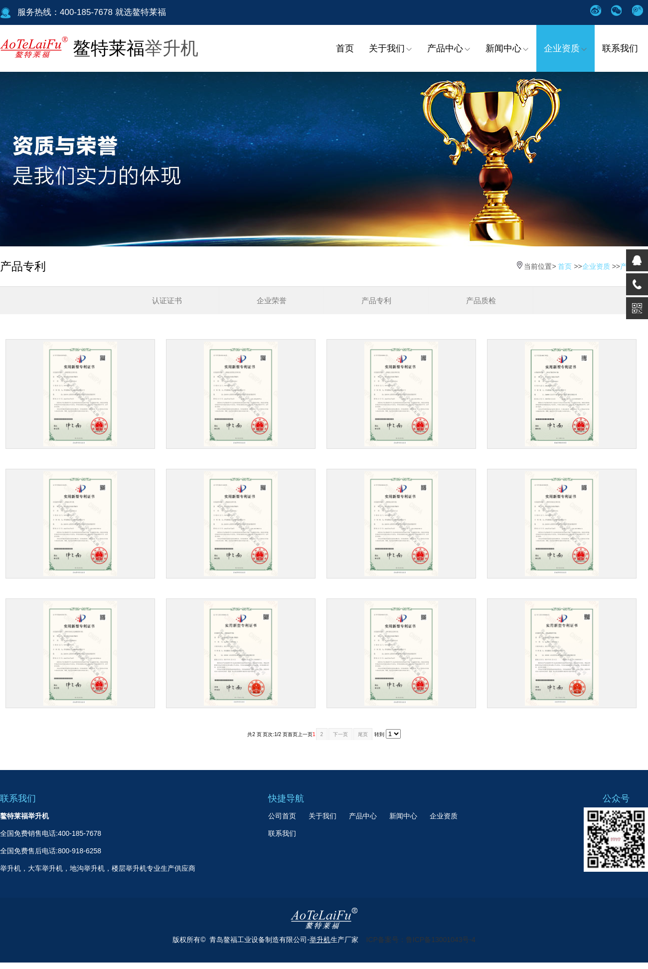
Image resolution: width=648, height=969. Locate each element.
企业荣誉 (272, 300)
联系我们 (620, 48)
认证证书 (167, 300)
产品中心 (449, 48)
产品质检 (481, 300)
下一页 (340, 734)
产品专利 (376, 300)
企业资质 (565, 48)
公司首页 (282, 816)
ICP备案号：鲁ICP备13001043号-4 (420, 940)
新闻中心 (507, 48)
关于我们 (390, 48)
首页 (345, 48)
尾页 (363, 734)
